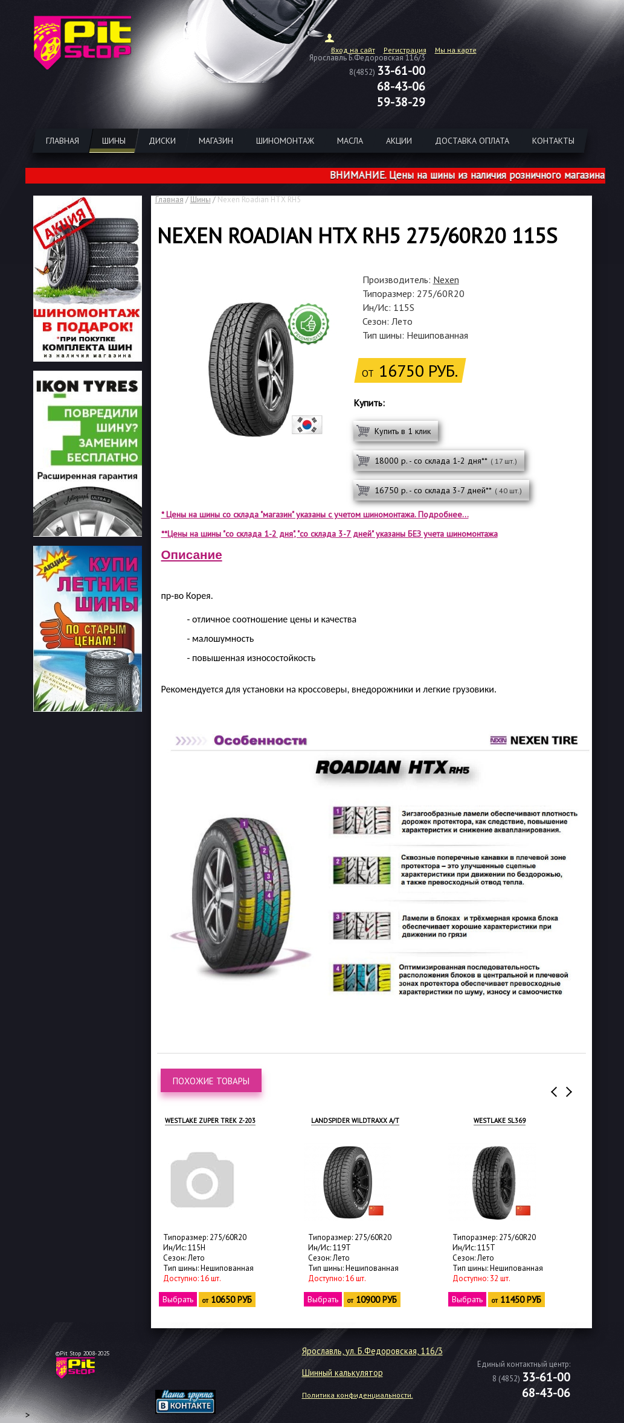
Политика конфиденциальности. (357, 1394)
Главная (169, 199)
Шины (200, 199)
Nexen (446, 279)
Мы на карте (456, 49)
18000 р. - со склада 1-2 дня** (446, 460)
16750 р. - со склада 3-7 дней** (448, 490)
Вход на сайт (353, 49)
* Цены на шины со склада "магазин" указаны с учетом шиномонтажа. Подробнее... (315, 514)
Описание (191, 554)
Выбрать (177, 1299)
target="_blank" (200, 1372)
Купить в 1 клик (403, 431)
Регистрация (405, 49)
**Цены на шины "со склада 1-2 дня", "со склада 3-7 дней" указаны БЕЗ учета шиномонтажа (329, 533)
